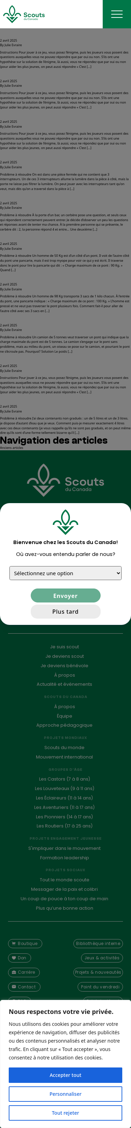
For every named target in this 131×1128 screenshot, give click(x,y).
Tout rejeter (65, 1112)
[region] (65, 1064)
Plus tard (65, 611)
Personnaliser (66, 1094)
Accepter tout (65, 1075)
